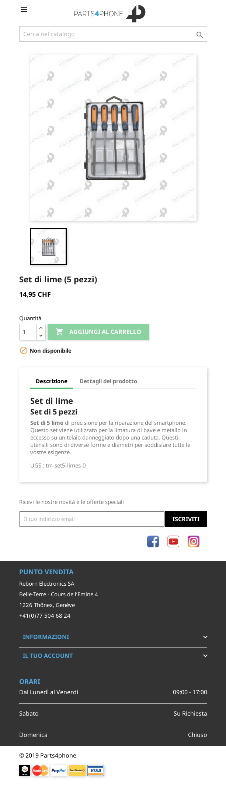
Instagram (193, 541)
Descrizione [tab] (51, 381)
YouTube (173, 541)
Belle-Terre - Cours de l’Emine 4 (58, 594)
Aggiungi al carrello (98, 332)
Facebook (153, 541)
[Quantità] (28, 332)
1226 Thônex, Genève (47, 604)
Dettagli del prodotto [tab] (108, 381)
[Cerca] (113, 34)
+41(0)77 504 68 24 (44, 615)
